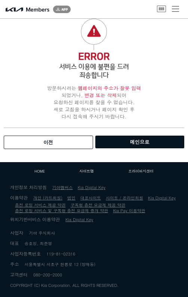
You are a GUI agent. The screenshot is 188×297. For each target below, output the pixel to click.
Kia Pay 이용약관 (129, 210)
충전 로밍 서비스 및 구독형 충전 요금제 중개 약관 (61, 210)
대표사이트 (90, 198)
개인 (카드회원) (47, 198)
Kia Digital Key (91, 187)
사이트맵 (86, 171)
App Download (62, 9)
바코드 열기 (161, 9)
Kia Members (27, 9)
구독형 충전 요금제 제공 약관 (98, 205)
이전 (48, 142)
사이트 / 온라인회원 (124, 198)
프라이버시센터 (141, 171)
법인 (71, 198)
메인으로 (140, 141)
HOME (39, 171)
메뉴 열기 (175, 9)
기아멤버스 (62, 187)
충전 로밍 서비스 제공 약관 (40, 205)
